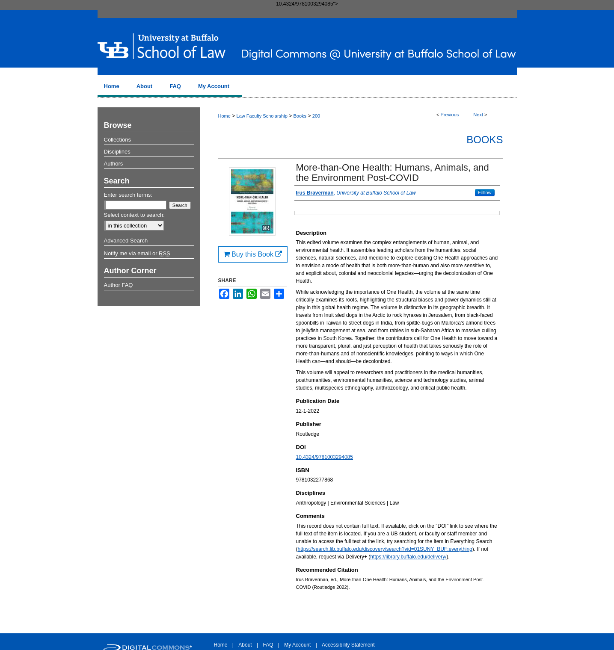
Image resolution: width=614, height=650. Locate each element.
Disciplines (117, 151)
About (245, 645)
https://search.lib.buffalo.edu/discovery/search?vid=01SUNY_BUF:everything (385, 549)
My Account (297, 645)
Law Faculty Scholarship (262, 115)
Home (224, 115)
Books (299, 115)
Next (478, 114)
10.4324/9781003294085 (324, 457)
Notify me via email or (137, 253)
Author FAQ (118, 285)
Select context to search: (134, 215)
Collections (117, 139)
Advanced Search (126, 240)
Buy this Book (252, 254)
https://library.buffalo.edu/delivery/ (408, 557)
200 (316, 115)
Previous (450, 114)
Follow (485, 192)
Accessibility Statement (348, 645)
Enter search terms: (128, 195)
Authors (113, 163)
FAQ (268, 645)
